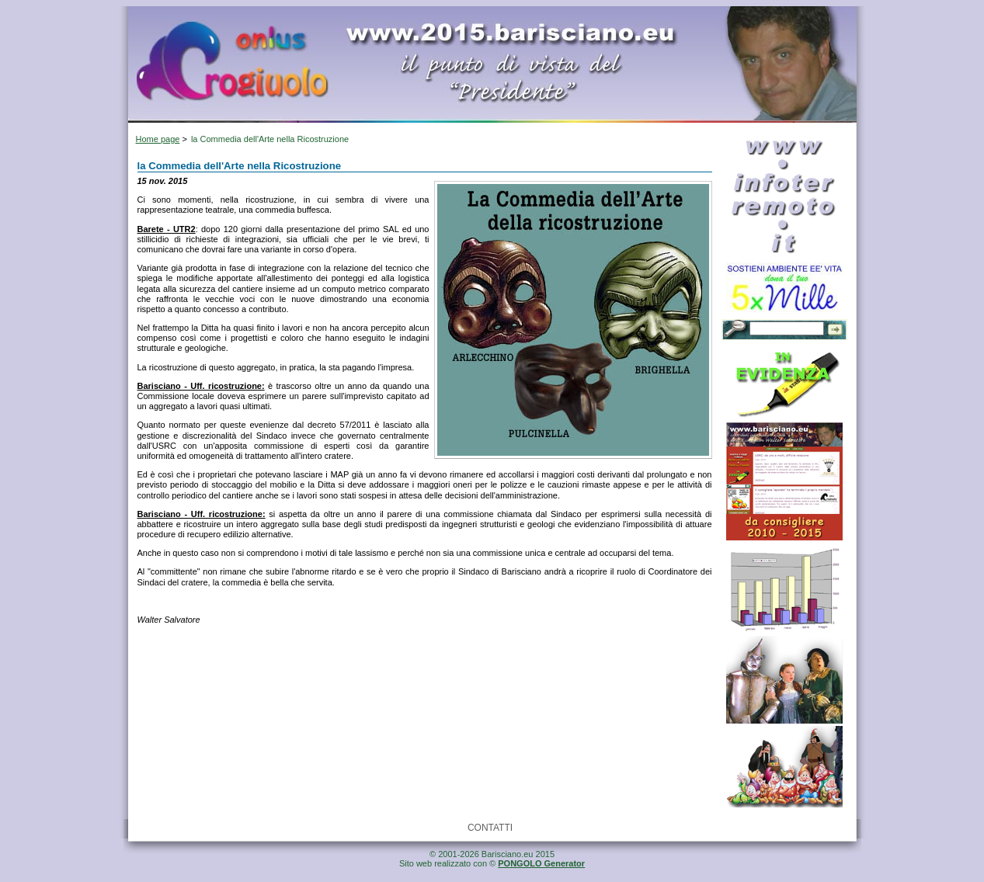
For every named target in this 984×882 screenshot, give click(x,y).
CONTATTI (490, 827)
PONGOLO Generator (541, 863)
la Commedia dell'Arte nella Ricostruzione (270, 139)
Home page (158, 139)
